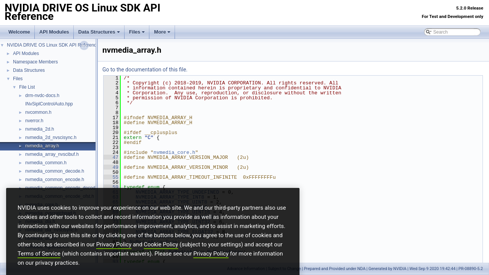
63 (111, 197)
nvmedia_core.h (174, 152)
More (162, 32)
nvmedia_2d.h (39, 129)
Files (137, 32)
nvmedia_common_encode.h (54, 179)
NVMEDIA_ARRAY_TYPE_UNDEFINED (177, 192)
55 (111, 177)
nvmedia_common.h (45, 162)
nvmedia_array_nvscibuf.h (52, 154)
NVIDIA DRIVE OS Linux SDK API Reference (53, 45)
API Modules (54, 32)
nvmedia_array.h (42, 146)
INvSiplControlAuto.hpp (49, 104)
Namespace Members (35, 62)
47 (111, 157)
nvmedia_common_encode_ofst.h (59, 196)
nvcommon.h (38, 112)
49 (111, 167)
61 (111, 192)
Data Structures (99, 32)
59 (111, 187)
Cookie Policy (161, 257)
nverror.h (34, 120)
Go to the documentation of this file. (145, 69)
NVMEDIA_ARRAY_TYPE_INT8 (170, 197)
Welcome (19, 32)
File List (27, 87)
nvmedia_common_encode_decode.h (63, 188)
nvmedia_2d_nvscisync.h (50, 137)
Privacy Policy (113, 257)
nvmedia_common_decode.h (54, 171)
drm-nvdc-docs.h (42, 95)
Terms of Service (39, 266)
